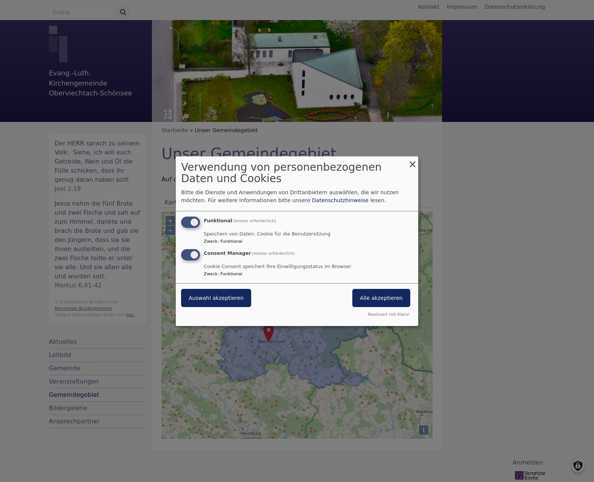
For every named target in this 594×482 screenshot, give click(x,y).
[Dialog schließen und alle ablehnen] (412, 160)
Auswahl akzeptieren (216, 298)
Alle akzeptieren (381, 298)
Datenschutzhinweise (340, 200)
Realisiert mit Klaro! (389, 314)
